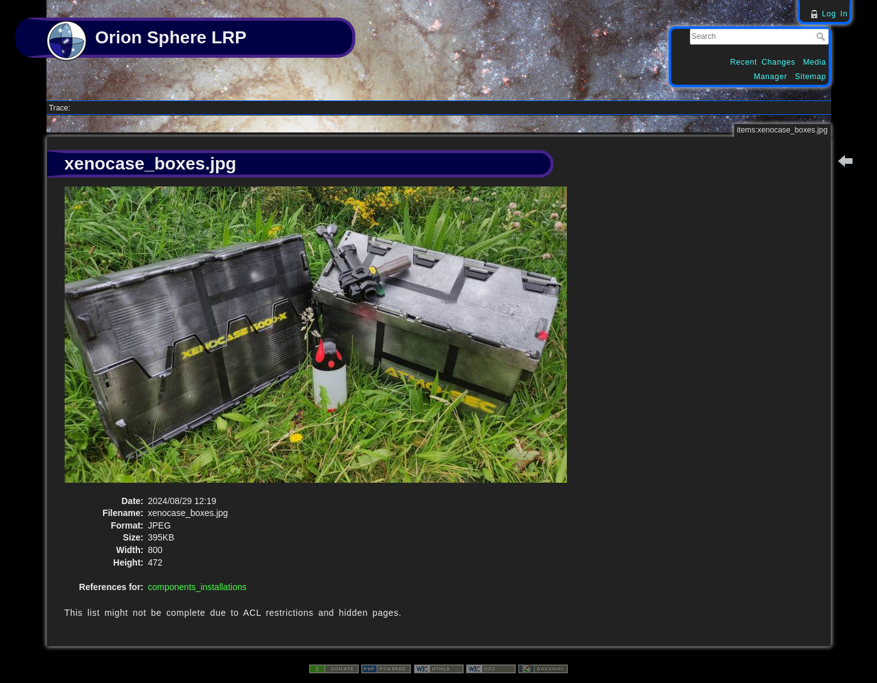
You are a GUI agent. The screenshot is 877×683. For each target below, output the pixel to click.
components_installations (197, 587)
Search (822, 36)
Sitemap (810, 76)
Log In (834, 13)
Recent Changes (762, 62)
